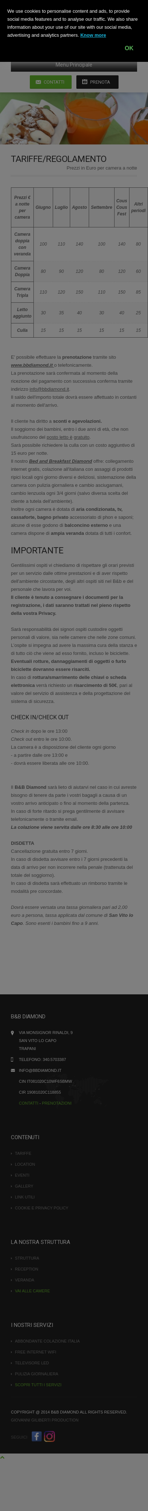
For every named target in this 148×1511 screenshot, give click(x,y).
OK (129, 48)
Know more (93, 35)
